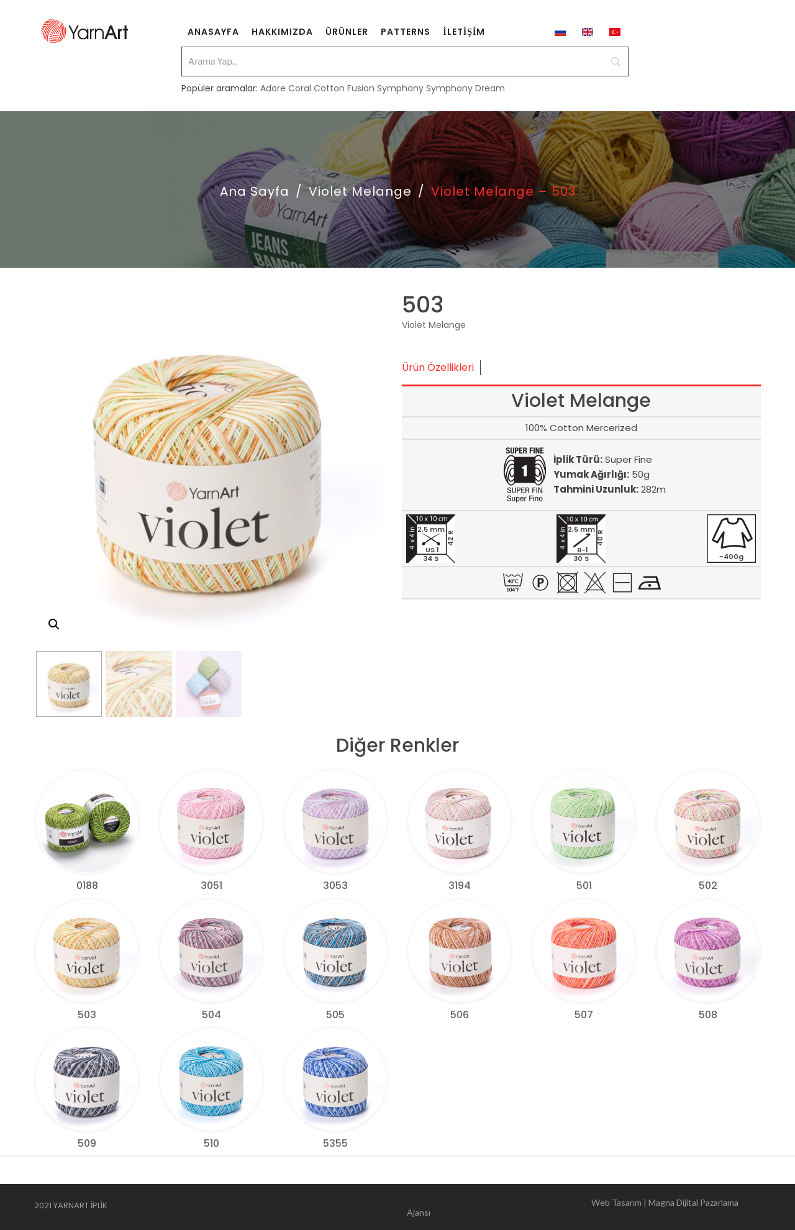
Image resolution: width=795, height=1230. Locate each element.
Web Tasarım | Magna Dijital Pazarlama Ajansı (572, 1207)
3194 (459, 885)
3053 (335, 885)
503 (87, 1015)
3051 (211, 885)
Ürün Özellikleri (438, 367)
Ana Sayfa (254, 191)
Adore (273, 88)
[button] (54, 624)
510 (211, 1143)
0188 (87, 885)
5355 (335, 1143)
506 (459, 1015)
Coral (299, 88)
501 (584, 885)
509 (87, 1143)
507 (584, 1015)
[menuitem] (213, 31)
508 (708, 1015)
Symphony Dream (465, 88)
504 (211, 1015)
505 (335, 1015)
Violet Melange (360, 191)
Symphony (400, 88)
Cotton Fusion (344, 88)
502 (708, 885)
